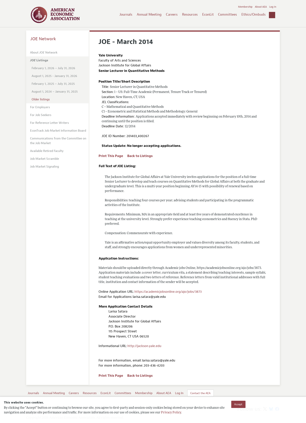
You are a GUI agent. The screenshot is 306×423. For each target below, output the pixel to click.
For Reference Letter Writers (49, 123)
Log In (272, 6)
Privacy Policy (171, 412)
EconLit (208, 14)
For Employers (40, 107)
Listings (39, 60)
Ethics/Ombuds (253, 14)
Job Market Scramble (44, 159)
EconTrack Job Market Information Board (58, 131)
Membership (245, 6)
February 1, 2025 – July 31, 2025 (53, 84)
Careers (172, 14)
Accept (238, 404)
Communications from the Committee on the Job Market (58, 141)
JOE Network (43, 39)
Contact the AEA (200, 393)
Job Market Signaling (44, 167)
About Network (43, 52)
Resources (190, 14)
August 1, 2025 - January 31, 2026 (54, 76)
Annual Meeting (149, 14)
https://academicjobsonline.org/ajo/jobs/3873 (168, 292)
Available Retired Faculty (47, 151)
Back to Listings (140, 156)
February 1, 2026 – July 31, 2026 (53, 68)
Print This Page (111, 156)
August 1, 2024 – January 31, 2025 (55, 92)
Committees (227, 14)
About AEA (261, 6)
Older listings (41, 99)
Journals (125, 14)
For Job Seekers (40, 115)
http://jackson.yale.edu (144, 346)
